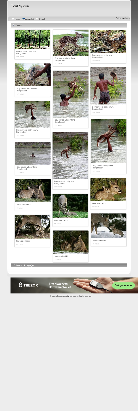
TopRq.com (73, 296)
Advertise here (123, 18)
